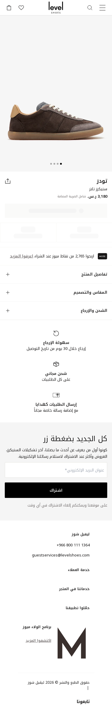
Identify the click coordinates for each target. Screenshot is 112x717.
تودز (102, 181)
